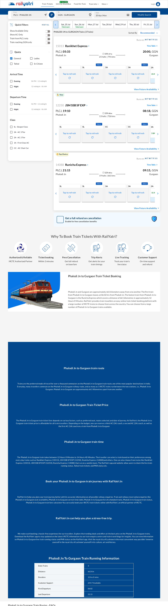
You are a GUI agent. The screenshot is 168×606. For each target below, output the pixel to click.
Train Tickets (47, 4)
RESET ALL (45, 25)
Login (155, 4)
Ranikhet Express (72, 46)
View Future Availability (147, 89)
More (105, 4)
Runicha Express (71, 164)
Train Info (94, 4)
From (15, 12)
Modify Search (144, 15)
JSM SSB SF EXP (71, 105)
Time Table (152, 46)
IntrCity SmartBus (63, 4)
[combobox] (30, 14)
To (58, 12)
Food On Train (80, 4)
